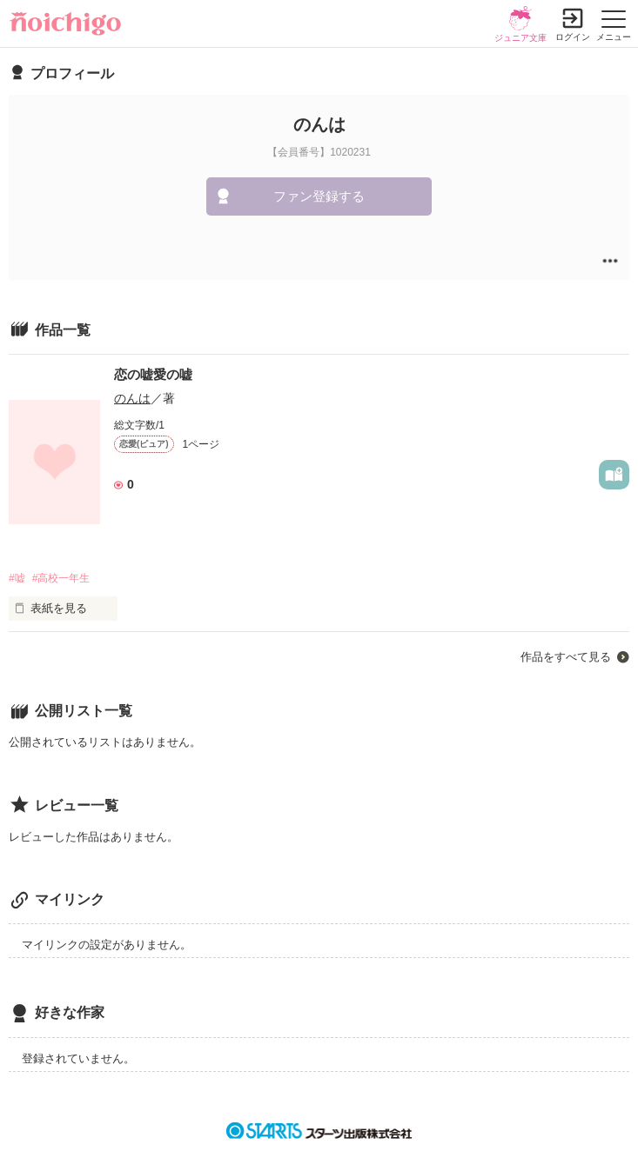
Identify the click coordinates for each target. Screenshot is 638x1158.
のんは (132, 398)
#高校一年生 (61, 578)
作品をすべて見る (565, 656)
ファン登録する (319, 196)
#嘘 (17, 578)
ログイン (572, 37)
